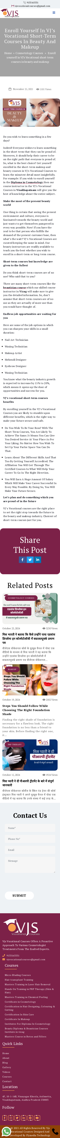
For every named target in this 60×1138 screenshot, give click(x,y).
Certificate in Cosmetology (20, 1001)
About (5, 1057)
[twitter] (17, 1117)
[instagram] (10, 1117)
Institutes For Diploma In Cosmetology (27, 1023)
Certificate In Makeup (17, 1019)
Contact (7, 1081)
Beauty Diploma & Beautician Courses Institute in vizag (26, 1030)
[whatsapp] (6, 1131)
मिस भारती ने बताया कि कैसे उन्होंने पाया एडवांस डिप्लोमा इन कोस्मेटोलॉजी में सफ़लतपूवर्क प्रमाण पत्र (28, 638)
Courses (7, 1076)
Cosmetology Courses (29, 53)
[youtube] (37, 1117)
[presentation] (29, 882)
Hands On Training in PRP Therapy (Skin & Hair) (29, 990)
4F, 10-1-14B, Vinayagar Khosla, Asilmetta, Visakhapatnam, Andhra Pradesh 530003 (27, 1098)
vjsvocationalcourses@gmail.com (32, 5)
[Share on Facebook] (23, 560)
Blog (5, 1062)
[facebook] (4, 1117)
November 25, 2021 (23, 89)
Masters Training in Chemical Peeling (26, 997)
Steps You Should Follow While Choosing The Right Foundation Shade (26, 710)
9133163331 (32, 2)
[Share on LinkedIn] (37, 560)
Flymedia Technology (38, 1135)
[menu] (54, 9)
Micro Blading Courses (18, 975)
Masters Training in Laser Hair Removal (28, 984)
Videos (6, 1071)
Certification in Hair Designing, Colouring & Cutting (30, 1008)
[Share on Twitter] (30, 560)
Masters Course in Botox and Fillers (25, 1036)
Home (8, 53)
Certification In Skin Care (19, 1014)
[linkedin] (23, 1117)
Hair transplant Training (19, 979)
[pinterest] (30, 1117)
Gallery (6, 1067)
